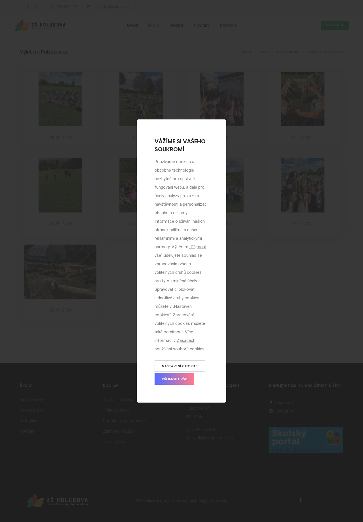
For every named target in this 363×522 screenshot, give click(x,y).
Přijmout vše (174, 379)
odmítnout (173, 331)
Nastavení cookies (180, 366)
